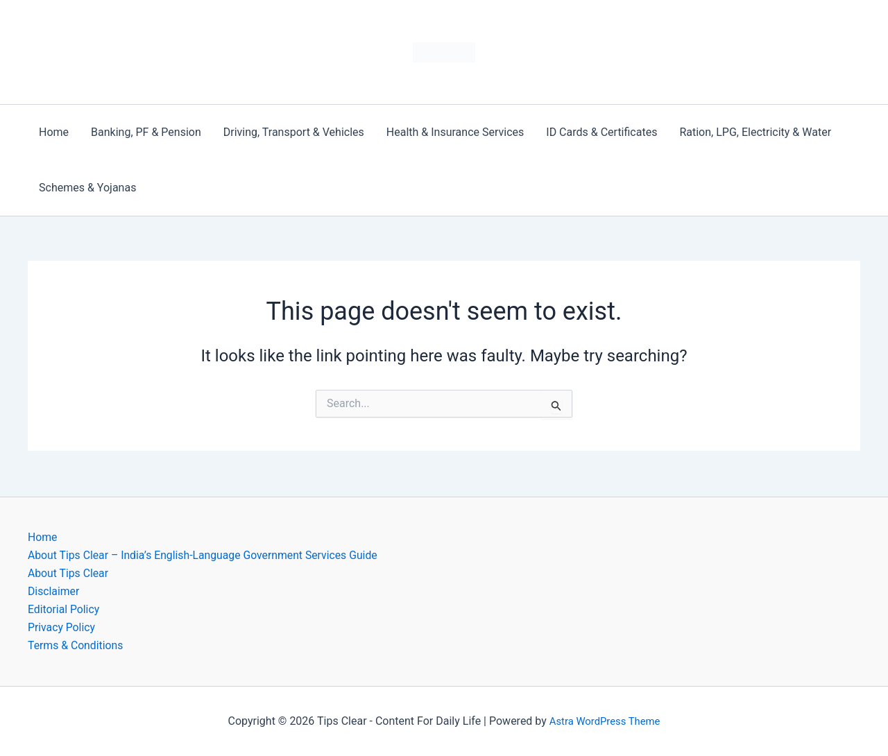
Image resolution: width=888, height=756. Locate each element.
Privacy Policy (62, 627)
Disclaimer (54, 590)
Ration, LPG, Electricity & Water (755, 132)
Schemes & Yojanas (87, 187)
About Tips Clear (69, 571)
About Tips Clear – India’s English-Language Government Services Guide (205, 553)
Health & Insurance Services (455, 132)
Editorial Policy (64, 608)
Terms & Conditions (76, 645)
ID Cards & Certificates (601, 132)
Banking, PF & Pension (146, 132)
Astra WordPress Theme (604, 721)
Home (54, 132)
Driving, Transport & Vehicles (293, 132)
